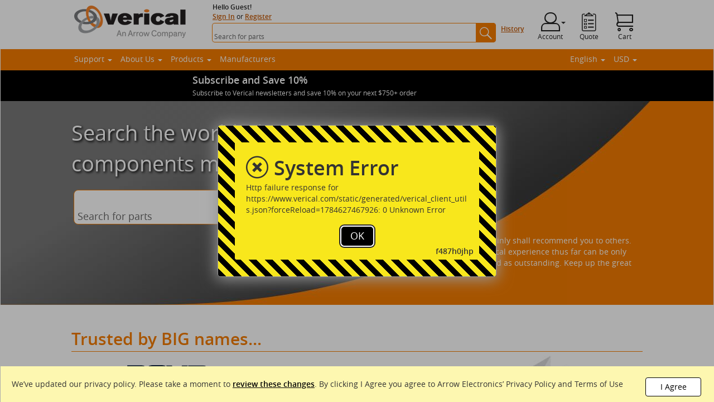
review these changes (274, 384)
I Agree (673, 386)
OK (357, 235)
